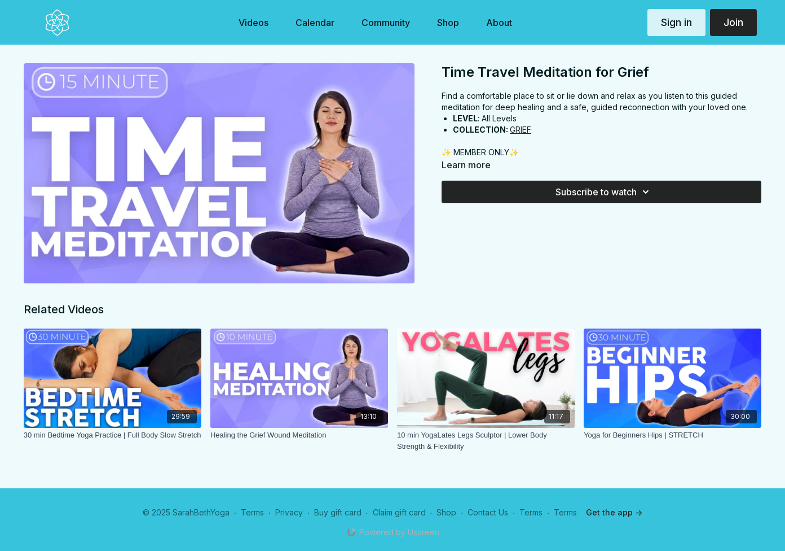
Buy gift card (337, 512)
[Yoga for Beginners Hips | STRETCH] (672, 435)
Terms (252, 512)
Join (733, 22)
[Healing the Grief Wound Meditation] (299, 435)
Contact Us (488, 512)
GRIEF (520, 129)
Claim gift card (399, 512)
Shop (446, 512)
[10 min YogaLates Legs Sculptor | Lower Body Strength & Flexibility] (486, 441)
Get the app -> (614, 512)
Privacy (289, 512)
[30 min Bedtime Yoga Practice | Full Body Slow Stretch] (112, 435)
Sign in (676, 22)
